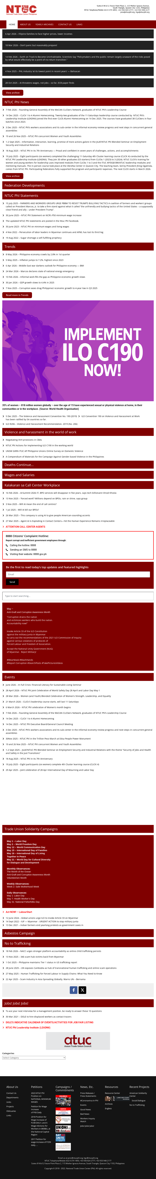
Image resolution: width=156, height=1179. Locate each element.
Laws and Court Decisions (117, 1098)
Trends (10, 246)
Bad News (84, 1114)
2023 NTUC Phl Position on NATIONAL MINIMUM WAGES (41, 1097)
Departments (12, 1097)
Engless (108, 1108)
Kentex (63, 1111)
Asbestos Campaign (20, 933)
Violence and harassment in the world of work (40, 432)
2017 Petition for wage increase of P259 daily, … (41, 1142)
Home (12, 24)
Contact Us (65, 24)
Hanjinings (63, 1100)
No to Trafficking (18, 943)
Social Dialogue (138, 1100)
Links (79, 24)
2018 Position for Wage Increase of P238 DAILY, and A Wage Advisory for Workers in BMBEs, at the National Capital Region (40, 1125)
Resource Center (112, 1093)
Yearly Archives (44, 24)
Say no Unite (63, 1137)
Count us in (63, 1120)
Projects (10, 1106)
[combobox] (78, 596)
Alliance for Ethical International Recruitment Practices (63, 1147)
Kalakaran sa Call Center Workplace (32, 485)
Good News (85, 1109)
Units (8, 1102)
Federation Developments (25, 185)
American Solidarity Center (138, 1094)
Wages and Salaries (19, 475)
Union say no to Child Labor (63, 1128)
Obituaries (11, 1111)
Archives (109, 1103)
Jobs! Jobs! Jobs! (16, 1003)
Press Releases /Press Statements (88, 1094)
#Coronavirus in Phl (89, 1100)
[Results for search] (78, 602)
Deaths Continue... (19, 464)
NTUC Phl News (17, 102)
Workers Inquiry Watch (87, 1120)
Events (10, 677)
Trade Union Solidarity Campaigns (31, 829)
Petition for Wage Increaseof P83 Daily (39, 1109)
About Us (25, 24)
